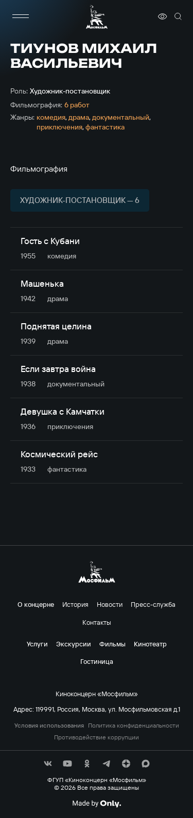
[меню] (20, 16)
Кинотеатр (150, 644)
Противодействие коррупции (96, 737)
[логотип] (97, 17)
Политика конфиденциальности (133, 725)
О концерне (35, 604)
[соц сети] (47, 763)
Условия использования (49, 725)
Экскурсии (73, 644)
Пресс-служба (153, 604)
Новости (109, 604)
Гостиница (96, 661)
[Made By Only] (96, 804)
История (75, 604)
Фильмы (112, 644)
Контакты (96, 622)
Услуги (37, 644)
